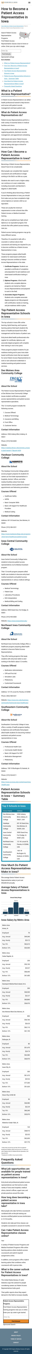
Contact (16, 1342)
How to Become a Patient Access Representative (12, 26)
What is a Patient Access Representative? (17, 63)
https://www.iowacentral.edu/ (17, 621)
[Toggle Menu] (29, 2)
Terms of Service (16, 1339)
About (16, 1332)
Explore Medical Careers (18, 1349)
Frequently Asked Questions (13, 86)
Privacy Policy (16, 1335)
